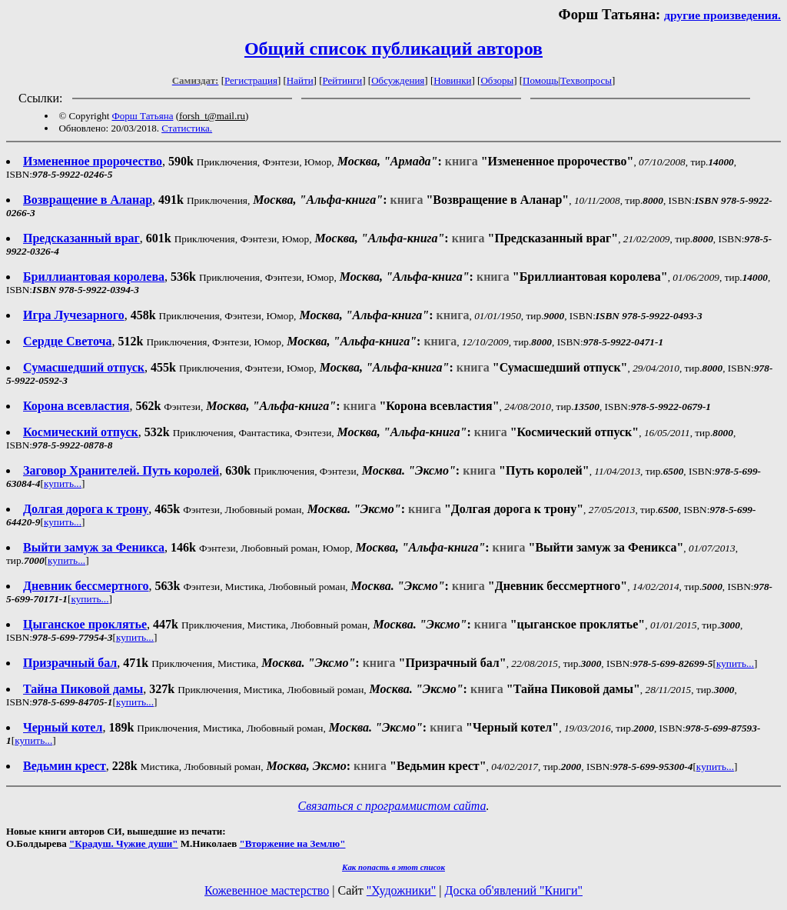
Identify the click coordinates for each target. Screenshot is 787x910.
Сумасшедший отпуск (83, 367)
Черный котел (62, 727)
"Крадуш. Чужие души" (123, 843)
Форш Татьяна (143, 116)
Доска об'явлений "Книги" (513, 890)
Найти (300, 80)
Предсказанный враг (81, 238)
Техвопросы (586, 80)
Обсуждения (397, 80)
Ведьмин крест (64, 765)
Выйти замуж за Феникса (93, 547)
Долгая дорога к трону (85, 508)
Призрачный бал (70, 662)
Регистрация (250, 80)
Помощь (540, 80)
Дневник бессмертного (86, 585)
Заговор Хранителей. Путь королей (121, 470)
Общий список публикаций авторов (393, 48)
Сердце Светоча (67, 341)
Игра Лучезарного (74, 315)
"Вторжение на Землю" (292, 843)
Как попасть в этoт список (393, 867)
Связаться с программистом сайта (392, 805)
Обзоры (496, 80)
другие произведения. (722, 15)
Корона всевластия (76, 405)
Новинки (452, 80)
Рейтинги (343, 80)
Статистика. (186, 128)
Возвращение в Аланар (87, 199)
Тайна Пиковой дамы (83, 688)
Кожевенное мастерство (266, 890)
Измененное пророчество (92, 161)
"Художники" (401, 890)
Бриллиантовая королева (93, 276)
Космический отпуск (80, 431)
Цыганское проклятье (85, 624)
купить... (62, 483)
